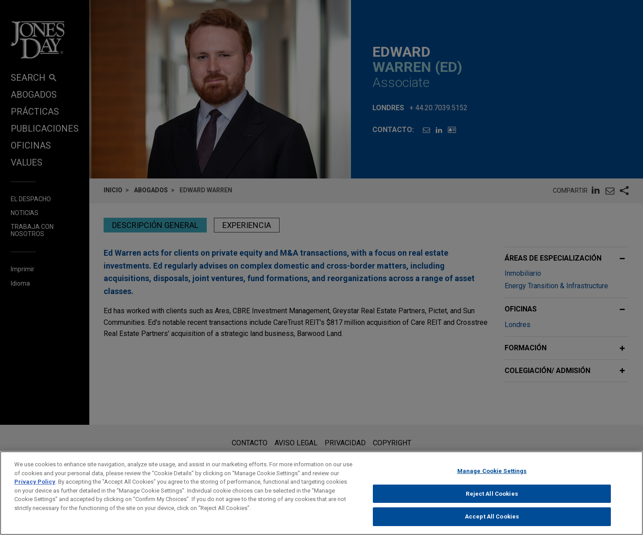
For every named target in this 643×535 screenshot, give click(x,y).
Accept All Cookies (492, 520)
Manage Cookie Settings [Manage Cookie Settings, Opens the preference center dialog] (492, 474)
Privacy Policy (34, 484)
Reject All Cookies (492, 497)
